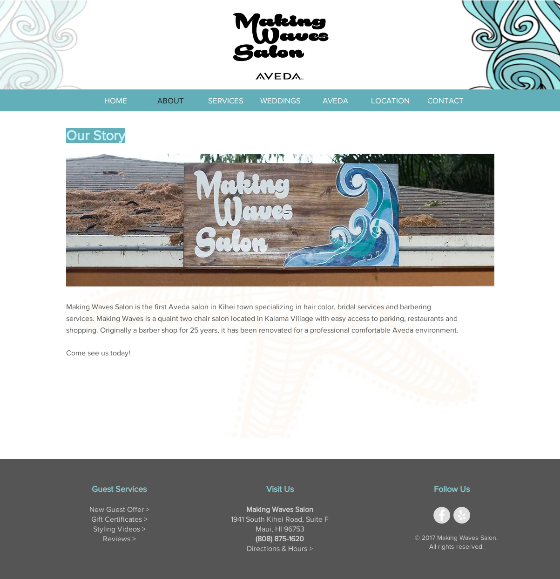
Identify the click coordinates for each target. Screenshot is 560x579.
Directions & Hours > (280, 548)
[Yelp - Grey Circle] (461, 515)
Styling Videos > (119, 529)
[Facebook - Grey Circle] (441, 515)
